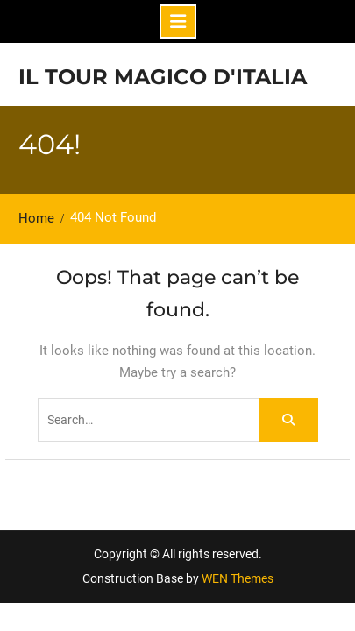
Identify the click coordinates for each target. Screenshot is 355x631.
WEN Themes (237, 578)
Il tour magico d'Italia (162, 76)
